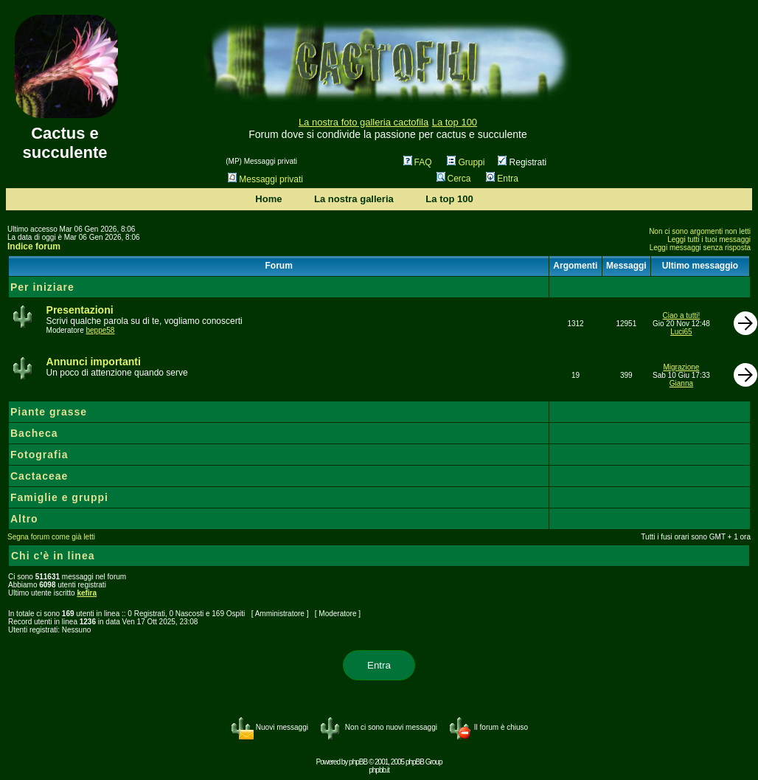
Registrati (522, 162)
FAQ (417, 162)
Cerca (454, 178)
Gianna (681, 383)
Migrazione (681, 367)
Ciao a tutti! (681, 315)
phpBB (358, 762)
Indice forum (33, 246)
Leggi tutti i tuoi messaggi (709, 239)
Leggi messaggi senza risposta (700, 248)
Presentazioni (80, 310)
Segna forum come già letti (51, 537)
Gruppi (465, 162)
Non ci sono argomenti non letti (700, 231)
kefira (87, 593)
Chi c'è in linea (52, 556)
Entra (502, 178)
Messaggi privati (265, 179)
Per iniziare (42, 287)
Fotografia (39, 454)
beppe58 (100, 330)
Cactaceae (39, 476)
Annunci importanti (93, 361)
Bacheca (34, 433)
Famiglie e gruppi (59, 497)
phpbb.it (379, 770)
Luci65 (681, 332)
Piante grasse (48, 412)
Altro (24, 519)
